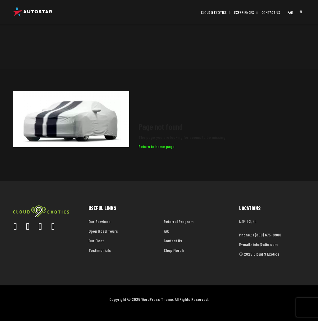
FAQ (290, 12)
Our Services (100, 221)
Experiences (244, 12)
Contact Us (270, 12)
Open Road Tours (103, 231)
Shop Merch (174, 250)
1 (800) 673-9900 (267, 234)
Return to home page (157, 146)
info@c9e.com (265, 244)
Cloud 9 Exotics (214, 12)
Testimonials (100, 250)
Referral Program (178, 221)
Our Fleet (96, 240)
